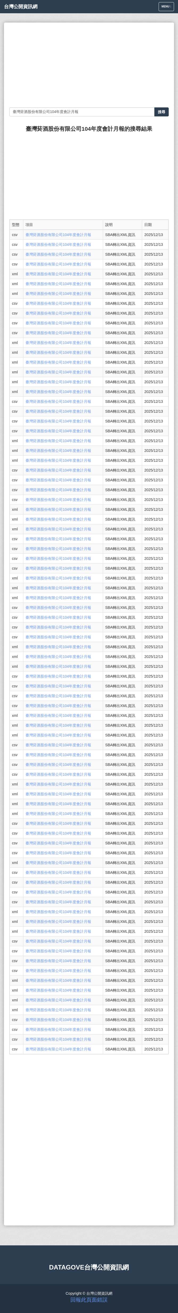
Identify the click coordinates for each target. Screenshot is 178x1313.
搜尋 (161, 112)
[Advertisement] (89, 65)
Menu (167, 8)
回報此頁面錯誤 (89, 1300)
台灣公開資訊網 (20, 7)
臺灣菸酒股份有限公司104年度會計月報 (58, 235)
